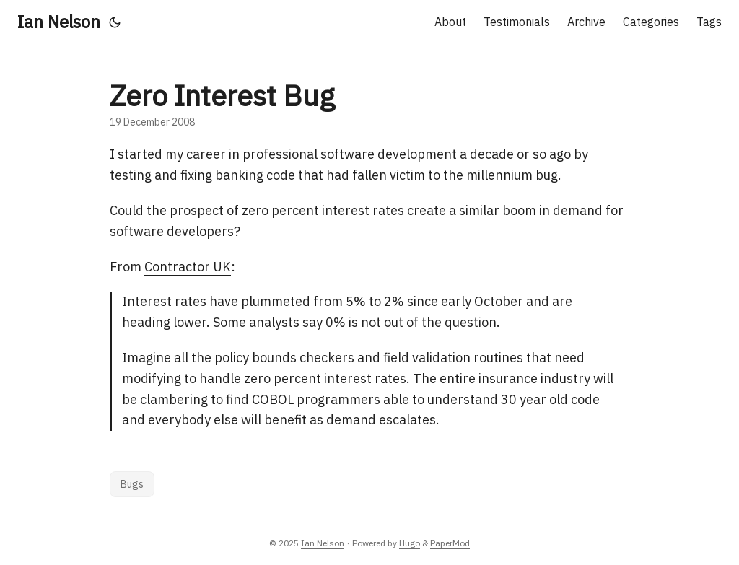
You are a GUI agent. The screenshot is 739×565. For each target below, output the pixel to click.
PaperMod (450, 543)
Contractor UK (187, 266)
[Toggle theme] (114, 21)
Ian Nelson (58, 21)
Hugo (409, 543)
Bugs (132, 484)
